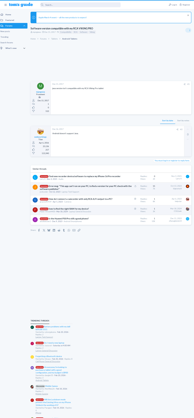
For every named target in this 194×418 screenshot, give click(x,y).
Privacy (104, 414)
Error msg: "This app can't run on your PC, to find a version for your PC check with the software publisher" (64, 192)
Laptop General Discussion (165, 196)
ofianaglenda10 (130, 235)
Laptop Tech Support (72, 198)
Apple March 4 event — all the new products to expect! (64, 17)
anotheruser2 (47, 236)
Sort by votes (138, 120)
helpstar (133, 207)
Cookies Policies (86, 414)
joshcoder (45, 198)
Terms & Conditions (123, 414)
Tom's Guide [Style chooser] (171, 395)
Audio (62, 182)
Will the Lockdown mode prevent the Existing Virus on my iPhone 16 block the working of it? (171, 248)
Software (85, 32)
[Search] (79, 4)
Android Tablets (160, 226)
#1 (143, 84)
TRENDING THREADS (158, 166)
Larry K (44, 182)
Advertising (67, 414)
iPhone (157, 258)
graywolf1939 (47, 210)
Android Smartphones (74, 236)
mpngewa (38, 32)
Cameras (69, 210)
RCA (77, 32)
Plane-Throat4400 (49, 223)
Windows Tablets (161, 275)
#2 (136, 129)
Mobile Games (165, 232)
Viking (93, 32)
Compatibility (67, 32)
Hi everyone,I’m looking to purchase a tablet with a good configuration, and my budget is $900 (170, 216)
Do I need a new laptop (168, 188)
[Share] (139, 84)
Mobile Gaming (160, 239)
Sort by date (122, 120)
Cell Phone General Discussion (166, 207)
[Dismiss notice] (187, 15)
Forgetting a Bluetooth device (167, 202)
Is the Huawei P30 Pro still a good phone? (70, 233)
